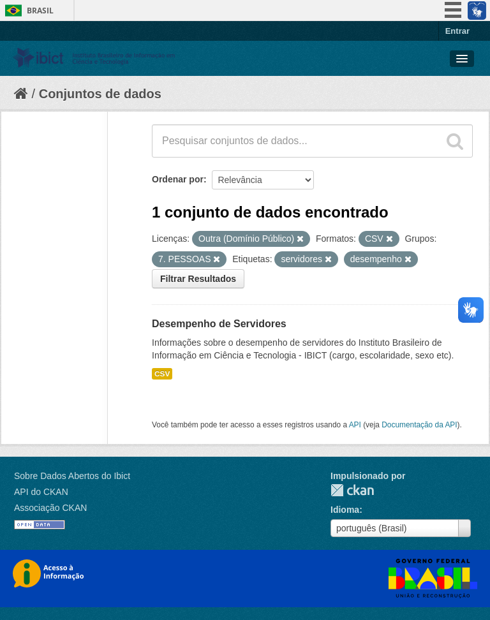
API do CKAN (41, 492)
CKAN (352, 490)
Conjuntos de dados (100, 94)
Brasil (40, 10)
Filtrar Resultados (198, 279)
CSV (162, 373)
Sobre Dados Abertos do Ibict (72, 476)
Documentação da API (419, 424)
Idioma (344, 510)
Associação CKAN (50, 508)
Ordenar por (178, 179)
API (355, 424)
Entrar (457, 31)
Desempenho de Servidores (219, 323)
